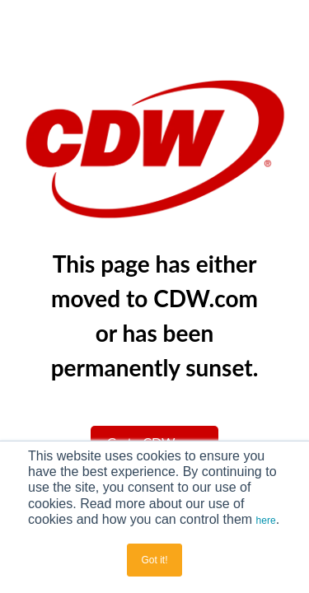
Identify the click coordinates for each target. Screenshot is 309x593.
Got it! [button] (154, 560)
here (266, 520)
